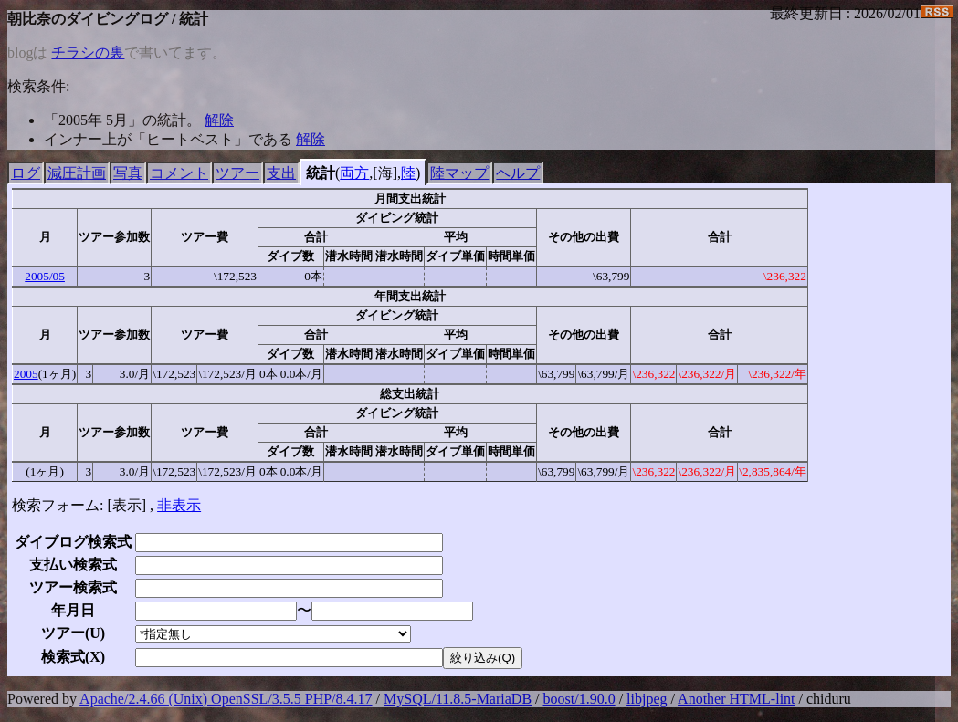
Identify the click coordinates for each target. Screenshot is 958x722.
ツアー (237, 173)
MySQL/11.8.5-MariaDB (458, 698)
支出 (281, 173)
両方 (354, 173)
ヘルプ (518, 173)
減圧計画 (76, 173)
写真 (127, 173)
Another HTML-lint (736, 698)
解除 (219, 120)
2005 (26, 374)
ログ (25, 173)
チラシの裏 (87, 52)
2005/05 (45, 276)
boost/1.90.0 (579, 698)
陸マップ (459, 173)
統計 (320, 173)
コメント (179, 173)
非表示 (179, 505)
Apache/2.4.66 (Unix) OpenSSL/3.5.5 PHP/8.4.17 (225, 698)
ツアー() (73, 633)
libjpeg (646, 698)
